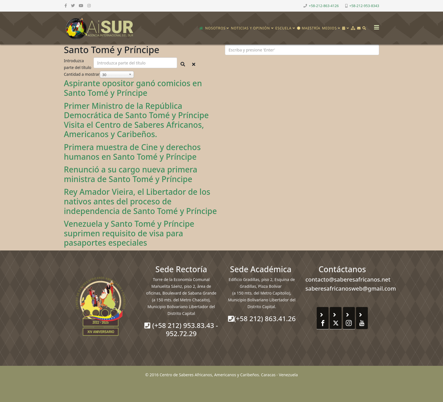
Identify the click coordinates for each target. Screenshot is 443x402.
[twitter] (73, 5)
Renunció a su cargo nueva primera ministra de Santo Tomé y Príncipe (130, 174)
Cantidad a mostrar (82, 74)
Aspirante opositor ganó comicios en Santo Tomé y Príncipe (133, 88)
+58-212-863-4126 (324, 5)
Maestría (308, 28)
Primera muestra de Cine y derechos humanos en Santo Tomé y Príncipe (132, 152)
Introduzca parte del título (78, 64)
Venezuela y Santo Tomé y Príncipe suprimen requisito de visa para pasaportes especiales (129, 233)
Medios (329, 28)
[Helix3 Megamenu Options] (375, 26)
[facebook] (65, 5)
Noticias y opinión (250, 28)
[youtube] (81, 5)
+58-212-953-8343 (364, 5)
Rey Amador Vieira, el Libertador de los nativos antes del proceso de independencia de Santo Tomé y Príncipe (140, 201)
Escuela (283, 28)
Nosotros (215, 28)
